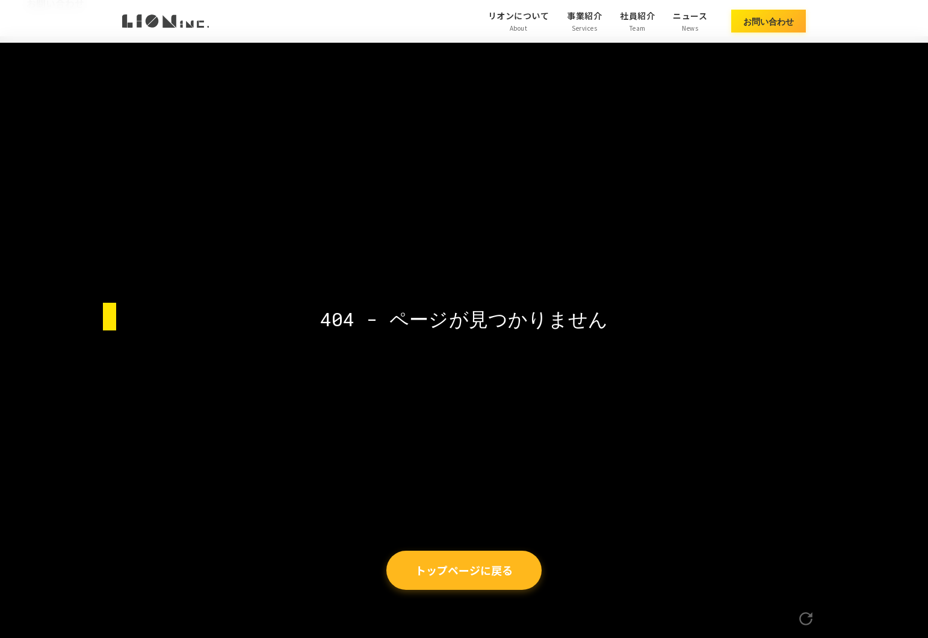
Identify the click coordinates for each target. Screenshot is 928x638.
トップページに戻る (464, 570)
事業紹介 (584, 21)
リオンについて (518, 21)
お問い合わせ (768, 20)
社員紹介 (637, 21)
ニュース (690, 21)
